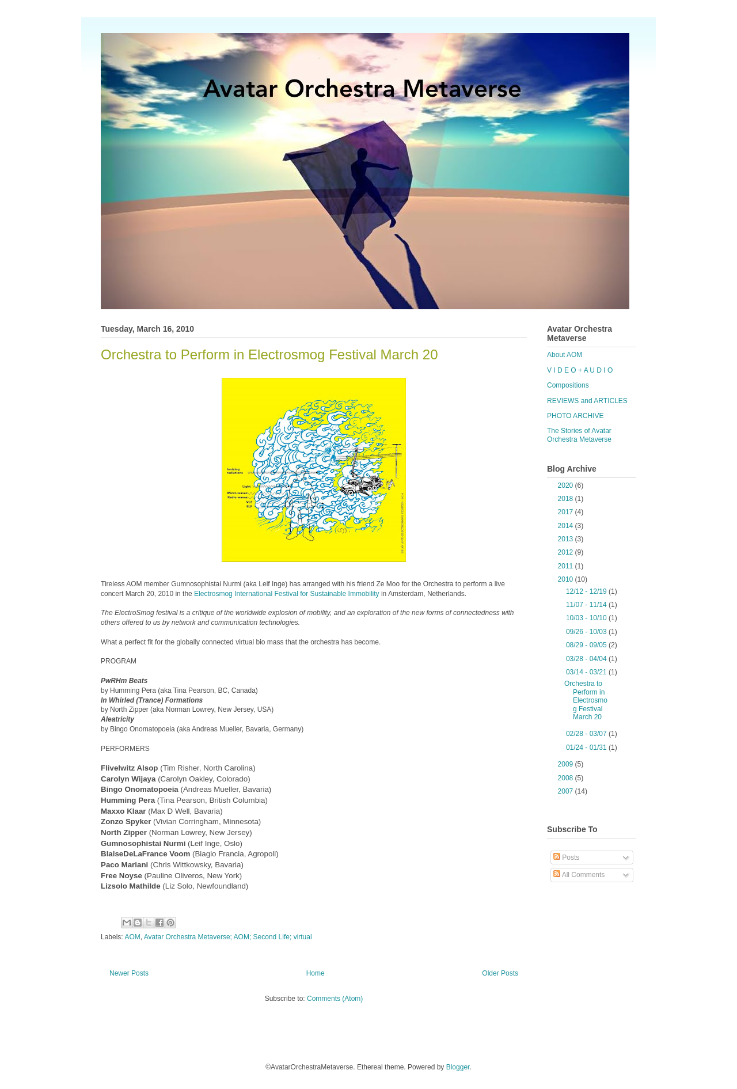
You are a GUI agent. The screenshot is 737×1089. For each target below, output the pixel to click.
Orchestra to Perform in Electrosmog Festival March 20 (269, 354)
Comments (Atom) (335, 999)
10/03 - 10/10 (587, 618)
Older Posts (500, 973)
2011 (566, 566)
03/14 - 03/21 (587, 672)
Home (315, 973)
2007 (566, 791)
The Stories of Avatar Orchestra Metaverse (579, 435)
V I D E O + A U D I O (580, 370)
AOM (132, 937)
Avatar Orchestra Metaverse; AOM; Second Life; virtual (228, 937)
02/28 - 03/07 (587, 734)
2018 (566, 499)
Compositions (568, 385)
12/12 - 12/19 (587, 591)
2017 (566, 512)
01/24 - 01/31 (587, 747)
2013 (566, 539)
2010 (566, 579)
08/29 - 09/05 (587, 645)
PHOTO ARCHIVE (575, 416)
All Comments (579, 875)
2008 (566, 778)
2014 (566, 526)
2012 (566, 552)
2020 (566, 485)
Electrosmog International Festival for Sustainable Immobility (286, 594)
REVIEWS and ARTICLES (587, 401)
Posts (566, 857)
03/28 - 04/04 (587, 659)
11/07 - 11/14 (587, 605)
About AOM (564, 355)
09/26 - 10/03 (587, 632)
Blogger (458, 1067)
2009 (566, 764)
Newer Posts (129, 973)
